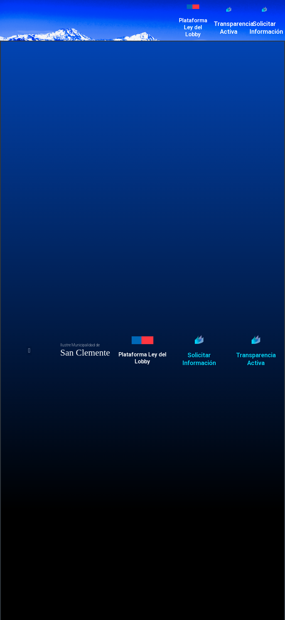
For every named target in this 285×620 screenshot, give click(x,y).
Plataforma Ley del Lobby (193, 27)
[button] (29, 350)
